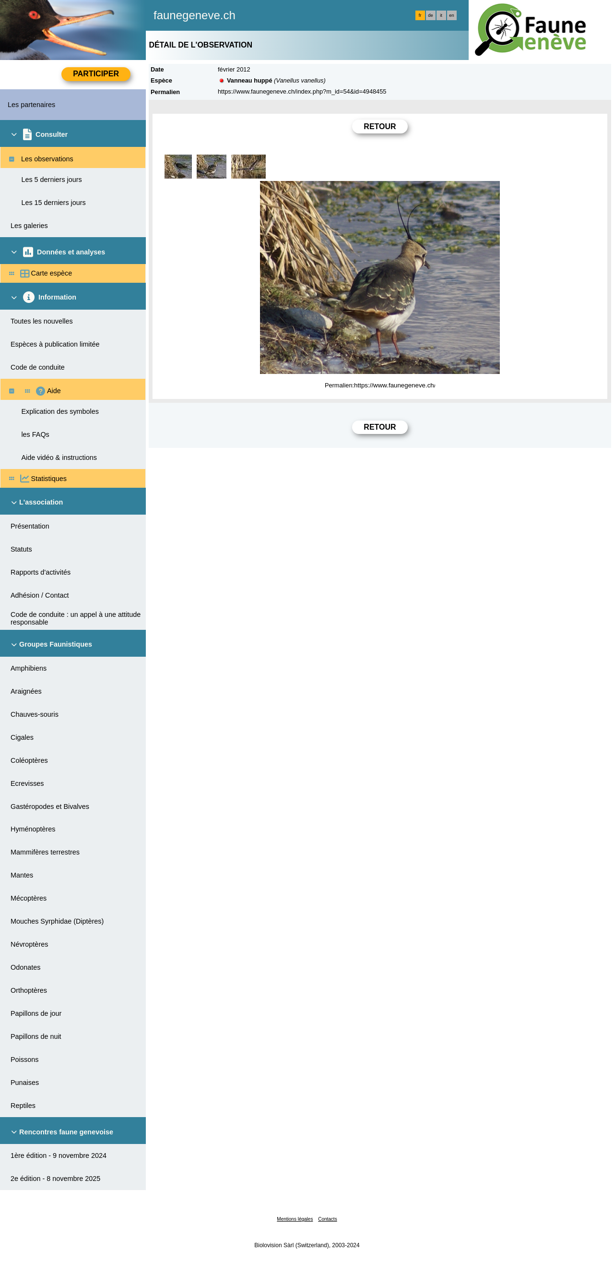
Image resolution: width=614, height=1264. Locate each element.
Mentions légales (295, 1219)
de (430, 15)
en (451, 15)
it (441, 15)
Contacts (327, 1219)
